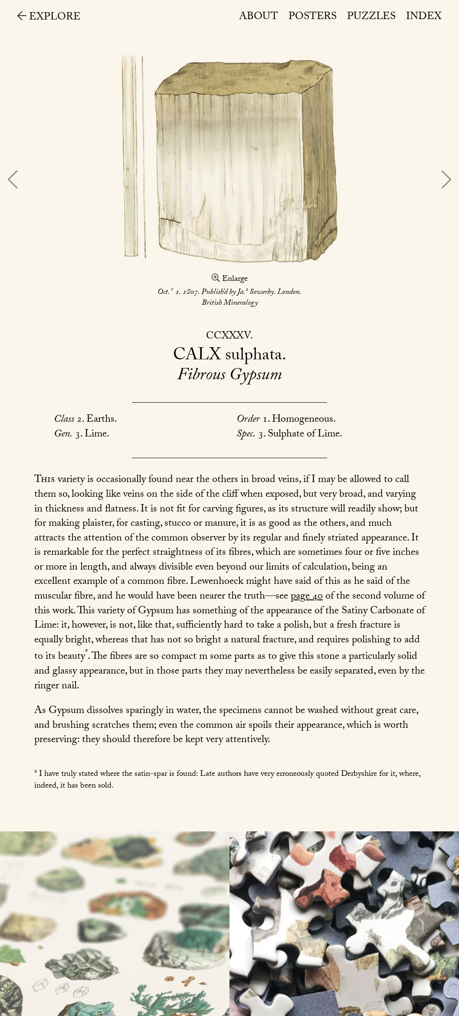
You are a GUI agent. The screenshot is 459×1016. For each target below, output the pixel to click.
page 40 (307, 597)
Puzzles (371, 17)
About (258, 17)
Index (424, 17)
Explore (49, 18)
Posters (313, 17)
